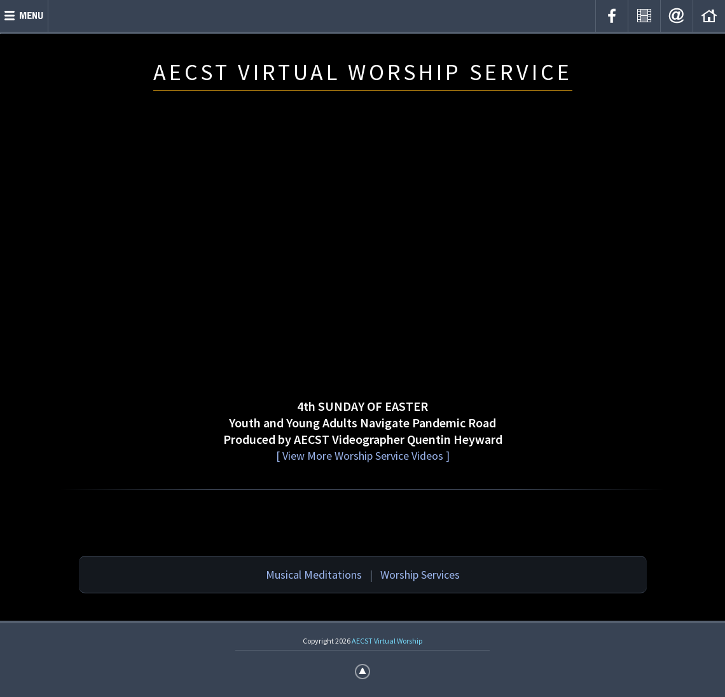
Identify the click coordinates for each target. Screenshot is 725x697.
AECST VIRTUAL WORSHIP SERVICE (362, 72)
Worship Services (420, 574)
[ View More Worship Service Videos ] (363, 455)
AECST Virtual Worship (387, 640)
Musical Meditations (314, 574)
